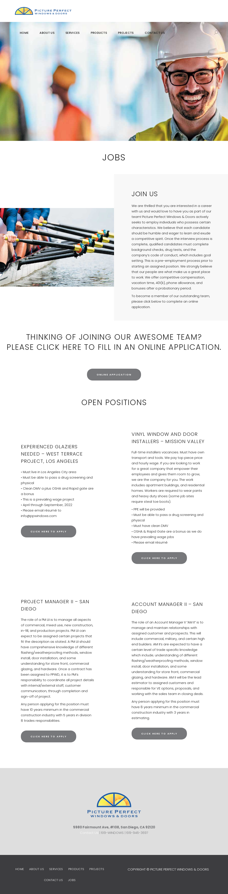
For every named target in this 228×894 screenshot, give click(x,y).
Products (76, 869)
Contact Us (89, 832)
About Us (36, 869)
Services (56, 869)
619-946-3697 (137, 832)
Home (19, 869)
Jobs (72, 880)
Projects (96, 869)
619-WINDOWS (112, 832)
